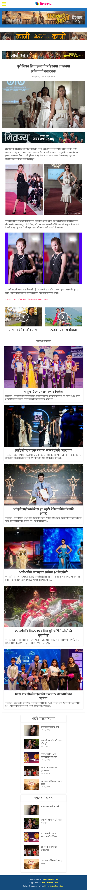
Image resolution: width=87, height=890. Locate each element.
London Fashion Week (38, 299)
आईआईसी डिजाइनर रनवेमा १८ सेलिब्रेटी (43, 572)
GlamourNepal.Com (49, 882)
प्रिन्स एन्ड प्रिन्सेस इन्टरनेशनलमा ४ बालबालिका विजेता (43, 696)
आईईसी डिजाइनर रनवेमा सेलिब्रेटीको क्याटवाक (43, 450)
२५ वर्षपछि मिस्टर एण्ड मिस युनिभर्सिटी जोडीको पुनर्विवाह (43, 633)
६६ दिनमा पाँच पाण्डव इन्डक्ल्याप (49, 769)
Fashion (23, 299)
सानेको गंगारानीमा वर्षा (50, 727)
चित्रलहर (52, 77)
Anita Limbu (12, 299)
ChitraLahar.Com (51, 879)
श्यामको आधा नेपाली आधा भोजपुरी (51, 742)
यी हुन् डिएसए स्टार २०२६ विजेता (43, 392)
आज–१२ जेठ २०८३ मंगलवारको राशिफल (49, 756)
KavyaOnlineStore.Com (54, 886)
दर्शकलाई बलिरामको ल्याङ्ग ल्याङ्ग (51, 783)
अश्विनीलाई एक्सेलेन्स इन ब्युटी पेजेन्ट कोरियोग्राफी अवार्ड (43, 511)
